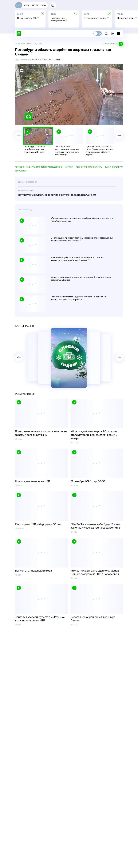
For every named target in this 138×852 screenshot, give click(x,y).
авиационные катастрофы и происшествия (39, 167)
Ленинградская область (89, 167)
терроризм (21, 171)
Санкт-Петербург (114, 167)
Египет (69, 167)
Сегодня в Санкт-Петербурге (46, 60)
